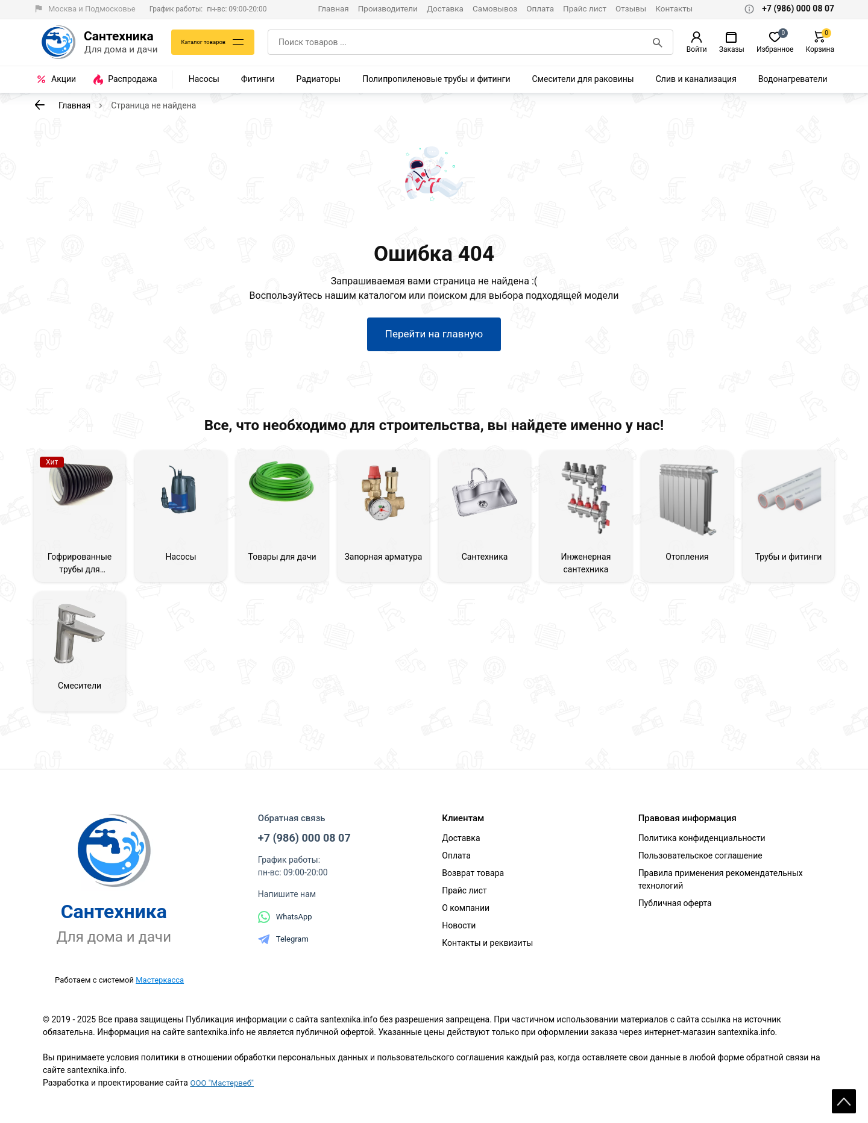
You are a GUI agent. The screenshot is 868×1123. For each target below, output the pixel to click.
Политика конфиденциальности (702, 848)
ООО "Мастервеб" (224, 1093)
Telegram (283, 949)
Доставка (445, 8)
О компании (465, 918)
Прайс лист (584, 8)
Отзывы (630, 8)
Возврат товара (473, 883)
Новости (459, 935)
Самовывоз (495, 8)
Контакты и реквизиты (487, 953)
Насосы (204, 79)
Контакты (674, 8)
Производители (388, 8)
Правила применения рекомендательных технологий (720, 889)
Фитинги (258, 79)
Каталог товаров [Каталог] (207, 42)
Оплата (540, 8)
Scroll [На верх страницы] (844, 1093)
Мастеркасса (160, 989)
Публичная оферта (675, 913)
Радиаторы (319, 79)
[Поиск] (659, 42)
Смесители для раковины (583, 79)
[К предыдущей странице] (40, 105)
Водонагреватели (793, 79)
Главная (333, 8)
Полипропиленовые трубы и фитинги (436, 79)
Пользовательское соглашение (700, 866)
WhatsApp (285, 927)
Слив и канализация (696, 79)
